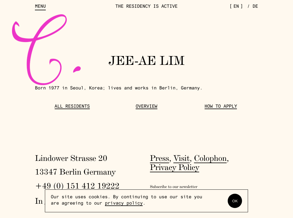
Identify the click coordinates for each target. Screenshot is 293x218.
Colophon (210, 158)
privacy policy (124, 204)
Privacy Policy (174, 167)
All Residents (72, 107)
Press (159, 158)
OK (235, 201)
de (255, 7)
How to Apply (221, 107)
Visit (181, 158)
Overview (146, 107)
